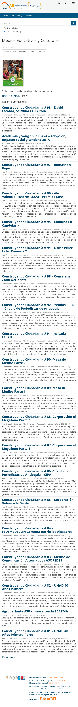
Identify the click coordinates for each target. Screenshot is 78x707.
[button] (58, 3)
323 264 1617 (62, 681)
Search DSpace (12, 28)
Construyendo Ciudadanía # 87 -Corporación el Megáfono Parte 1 (39, 447)
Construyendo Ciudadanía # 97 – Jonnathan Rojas (36, 166)
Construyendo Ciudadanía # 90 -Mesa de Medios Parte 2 (34, 361)
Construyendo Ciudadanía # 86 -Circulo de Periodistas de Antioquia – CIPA (35, 473)
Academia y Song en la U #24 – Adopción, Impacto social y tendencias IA (34, 138)
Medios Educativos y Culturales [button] (19, 15)
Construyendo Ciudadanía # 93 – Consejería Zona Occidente (36, 278)
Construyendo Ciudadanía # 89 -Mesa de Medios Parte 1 (34, 390)
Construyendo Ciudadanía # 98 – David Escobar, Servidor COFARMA (32, 109)
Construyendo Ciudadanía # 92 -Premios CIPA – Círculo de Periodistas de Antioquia (38, 306)
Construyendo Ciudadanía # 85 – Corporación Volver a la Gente (37, 501)
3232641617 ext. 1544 (55, 677)
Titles (31, 51)
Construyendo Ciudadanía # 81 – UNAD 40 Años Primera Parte (35, 633)
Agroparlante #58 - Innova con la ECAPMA (35, 611)
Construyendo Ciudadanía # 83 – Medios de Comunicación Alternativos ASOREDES (36, 558)
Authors (22, 51)
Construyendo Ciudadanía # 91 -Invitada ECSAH (34, 335)
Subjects (41, 51)
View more (8, 657)
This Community (12, 31)
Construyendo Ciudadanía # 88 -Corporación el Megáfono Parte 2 (39, 418)
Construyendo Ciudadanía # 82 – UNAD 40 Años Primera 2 (35, 587)
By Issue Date (10, 51)
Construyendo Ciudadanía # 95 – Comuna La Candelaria (37, 223)
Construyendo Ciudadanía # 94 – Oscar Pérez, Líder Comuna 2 (38, 249)
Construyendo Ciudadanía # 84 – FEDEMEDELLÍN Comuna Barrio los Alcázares (37, 530)
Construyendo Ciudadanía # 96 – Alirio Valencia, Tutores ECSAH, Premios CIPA (32, 195)
